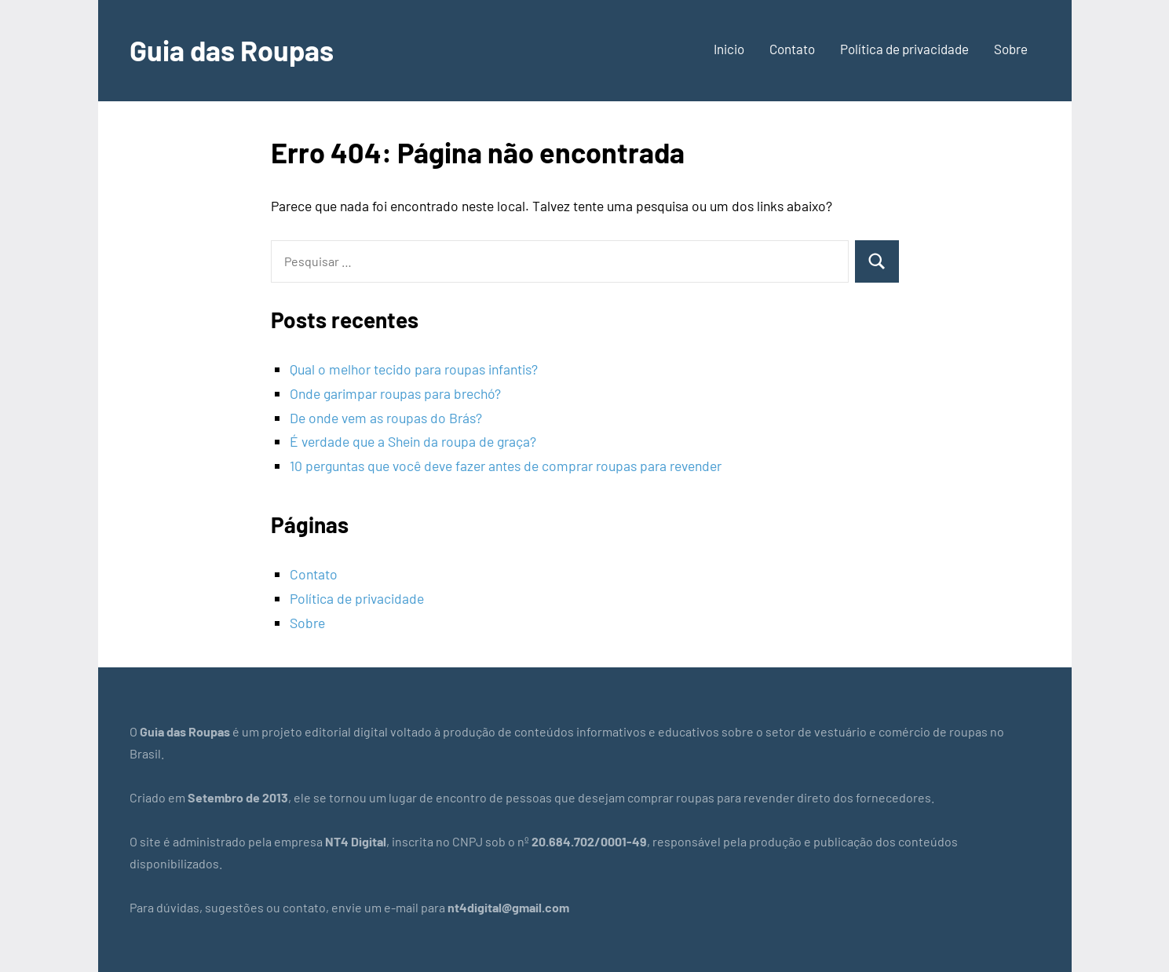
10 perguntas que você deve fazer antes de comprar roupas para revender (505, 465)
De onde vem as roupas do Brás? (386, 417)
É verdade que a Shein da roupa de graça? (413, 441)
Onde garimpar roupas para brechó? (395, 393)
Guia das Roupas (232, 50)
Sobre (1011, 49)
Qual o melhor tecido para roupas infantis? (414, 369)
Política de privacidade (904, 49)
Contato (792, 49)
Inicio (729, 49)
